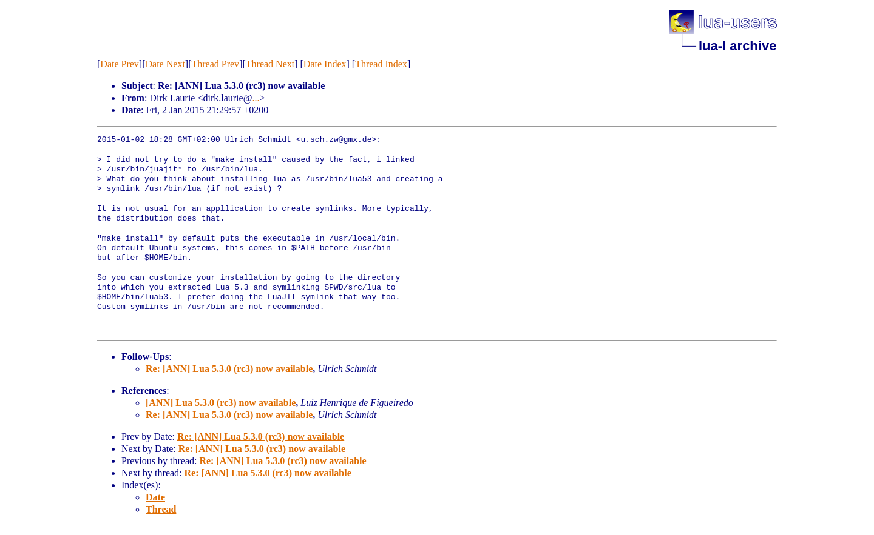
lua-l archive (737, 45)
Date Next (165, 64)
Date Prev (119, 64)
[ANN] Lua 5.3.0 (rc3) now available (221, 402)
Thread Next (270, 64)
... (255, 98)
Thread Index (381, 64)
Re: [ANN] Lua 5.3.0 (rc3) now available (229, 369)
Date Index (325, 64)
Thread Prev (215, 64)
